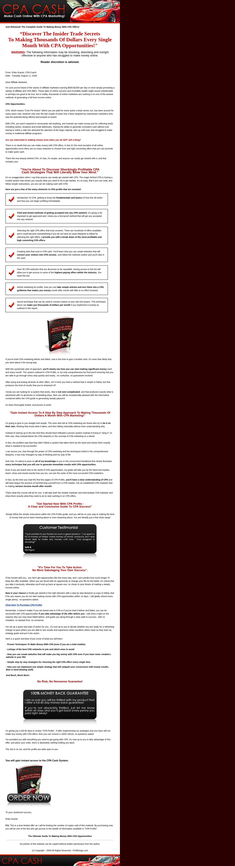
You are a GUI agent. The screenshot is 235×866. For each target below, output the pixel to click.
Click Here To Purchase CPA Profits (23, 605)
